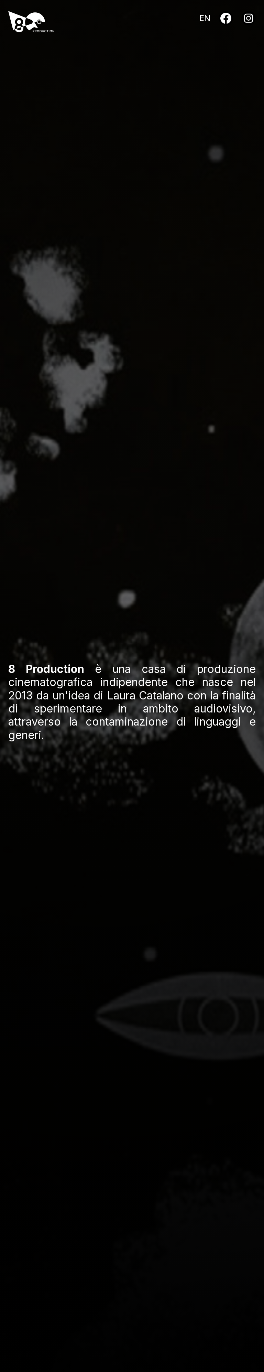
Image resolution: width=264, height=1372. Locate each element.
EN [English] (204, 18)
